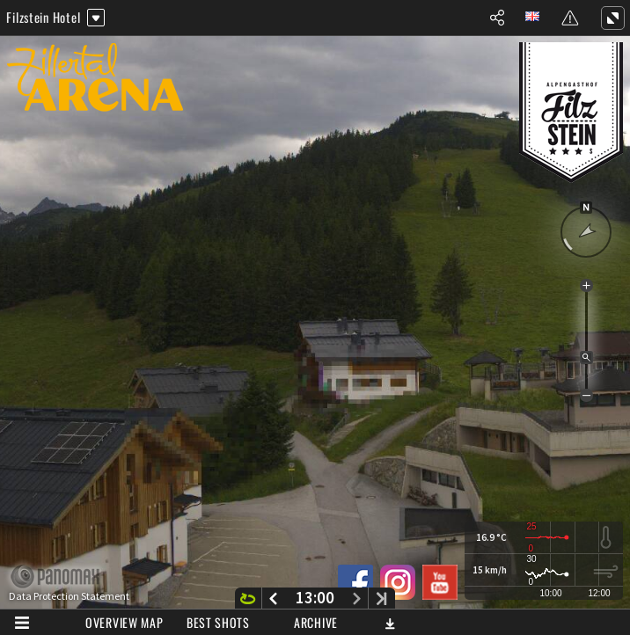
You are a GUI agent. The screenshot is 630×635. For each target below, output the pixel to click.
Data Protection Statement (69, 596)
